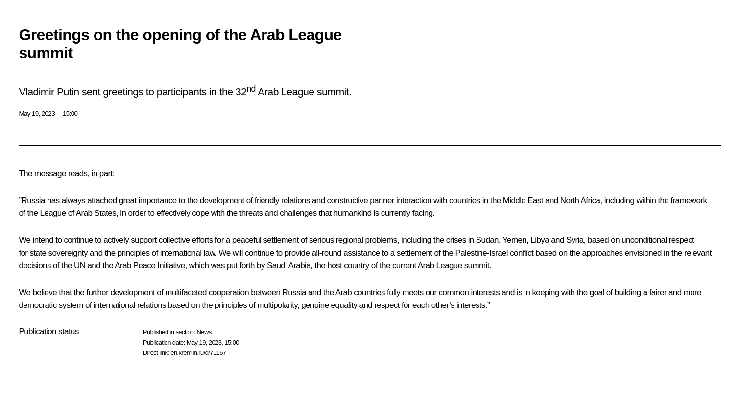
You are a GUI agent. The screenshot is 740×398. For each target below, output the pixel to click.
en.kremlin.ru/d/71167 (198, 352)
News (203, 332)
